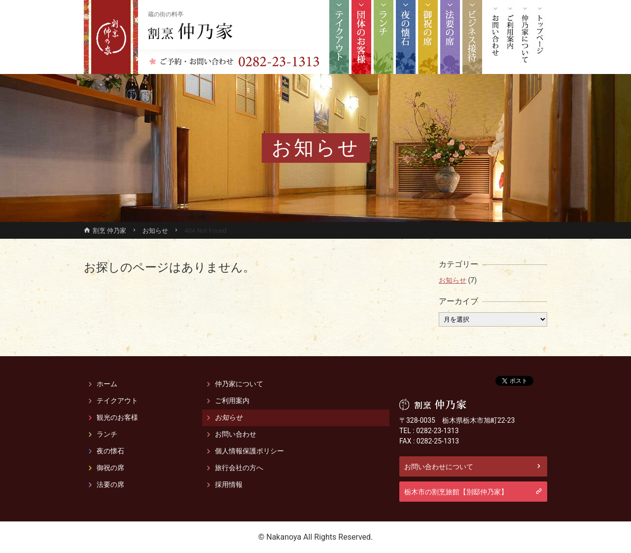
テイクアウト (339, 37)
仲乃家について (525, 37)
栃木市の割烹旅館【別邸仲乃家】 (456, 491)
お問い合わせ (495, 37)
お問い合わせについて (438, 466)
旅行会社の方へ (239, 468)
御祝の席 (428, 37)
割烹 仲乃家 (190, 31)
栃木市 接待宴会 (472, 37)
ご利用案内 (510, 37)
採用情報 (229, 484)
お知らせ (452, 280)
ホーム (107, 384)
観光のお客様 (361, 37)
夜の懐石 (406, 37)
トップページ (539, 37)
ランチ (383, 37)
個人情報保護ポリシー (249, 451)
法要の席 (450, 37)
